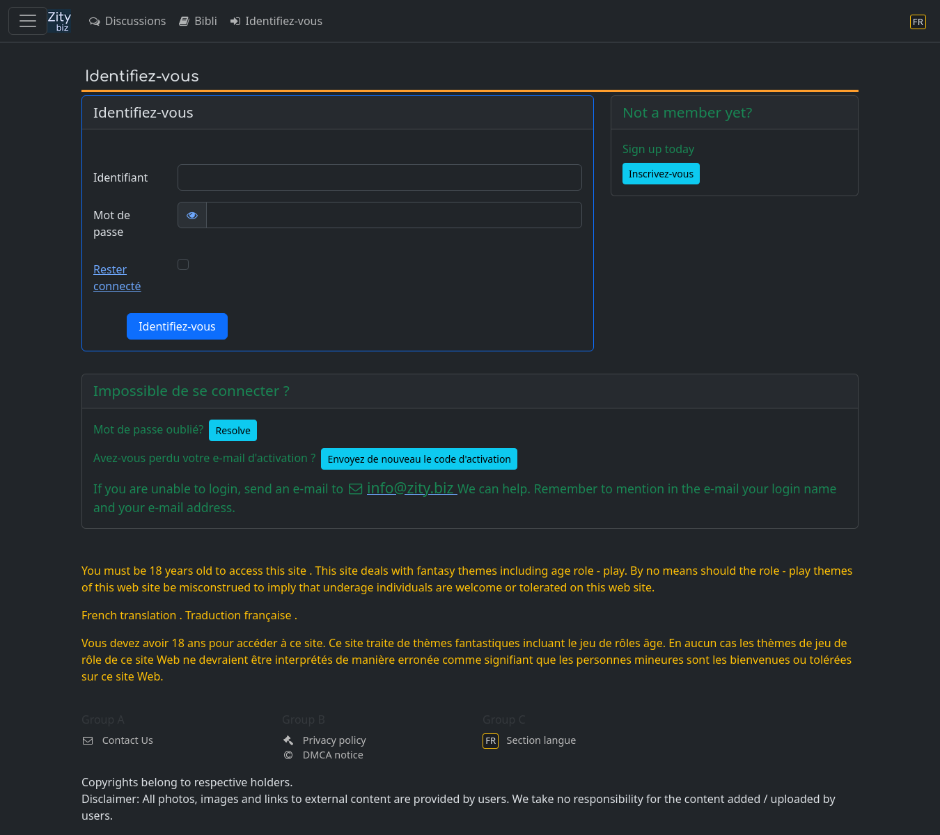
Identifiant (120, 177)
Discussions (127, 21)
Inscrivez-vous (661, 173)
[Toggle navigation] (27, 21)
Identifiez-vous (275, 21)
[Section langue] (918, 21)
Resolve (232, 430)
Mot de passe (111, 223)
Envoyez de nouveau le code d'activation (419, 459)
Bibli (197, 21)
